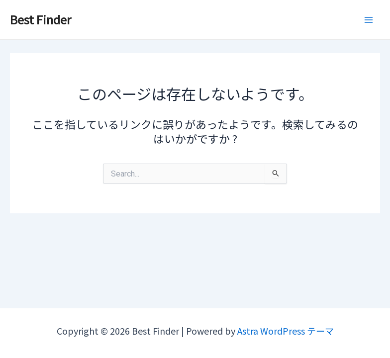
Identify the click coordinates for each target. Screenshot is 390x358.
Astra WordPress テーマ (285, 330)
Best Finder (40, 19)
